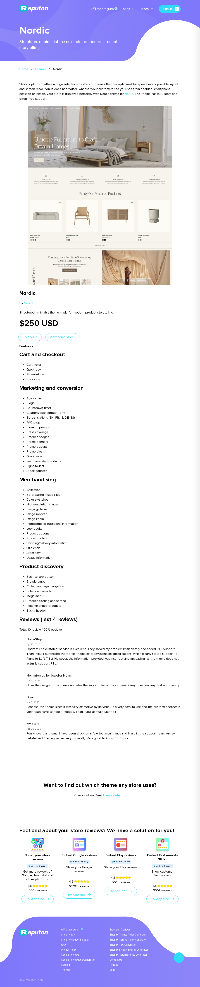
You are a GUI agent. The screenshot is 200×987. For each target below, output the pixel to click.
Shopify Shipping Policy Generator (129, 949)
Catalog (65, 964)
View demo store (62, 337)
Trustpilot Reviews (120, 929)
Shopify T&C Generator (123, 944)
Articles (114, 964)
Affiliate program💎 (103, 9)
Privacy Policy (69, 949)
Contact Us (116, 959)
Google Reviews (70, 954)
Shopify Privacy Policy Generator (128, 934)
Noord (129, 94)
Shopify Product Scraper (75, 939)
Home (23, 69)
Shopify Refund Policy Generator (128, 939)
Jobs (112, 969)
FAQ (63, 944)
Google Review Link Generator (78, 959)
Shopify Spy (68, 934)
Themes (41, 69)
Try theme (30, 337)
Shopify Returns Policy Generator (128, 954)
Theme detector (114, 795)
